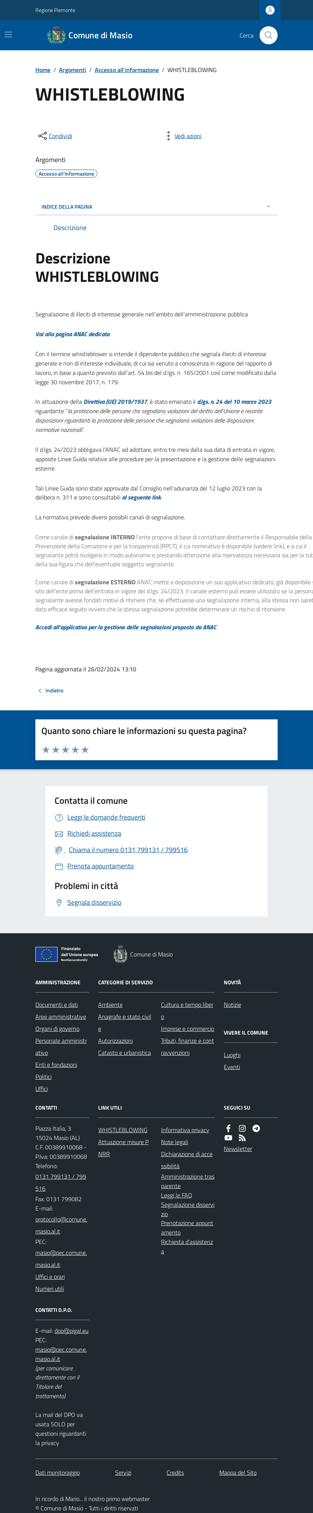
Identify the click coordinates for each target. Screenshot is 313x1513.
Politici (43, 1076)
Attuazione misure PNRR (123, 1147)
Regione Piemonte (55, 10)
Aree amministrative (60, 1016)
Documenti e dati (56, 1004)
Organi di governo (57, 1028)
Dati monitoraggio (57, 1472)
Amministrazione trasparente (187, 1181)
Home (42, 69)
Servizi (123, 1472)
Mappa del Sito (238, 1472)
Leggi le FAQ (176, 1195)
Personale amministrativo (61, 1046)
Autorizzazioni (115, 1040)
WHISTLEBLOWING (122, 1129)
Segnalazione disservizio (187, 1209)
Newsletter (238, 1148)
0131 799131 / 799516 (60, 1182)
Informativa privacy (185, 1129)
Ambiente (110, 1004)
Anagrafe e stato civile (124, 1022)
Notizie (232, 1004)
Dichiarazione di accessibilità (187, 1159)
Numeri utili (49, 1288)
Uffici (41, 1088)
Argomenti (72, 69)
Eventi (232, 1066)
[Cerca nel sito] (266, 35)
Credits (175, 1472)
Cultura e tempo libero (187, 1010)
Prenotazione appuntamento (187, 1227)
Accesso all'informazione (127, 69)
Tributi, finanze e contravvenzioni (187, 1046)
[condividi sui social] (54, 136)
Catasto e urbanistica (124, 1052)
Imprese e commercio (187, 1028)
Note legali (174, 1141)
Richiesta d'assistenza (187, 1246)
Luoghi (232, 1054)
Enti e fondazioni (56, 1064)
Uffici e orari (50, 1276)
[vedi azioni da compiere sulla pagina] (182, 136)
